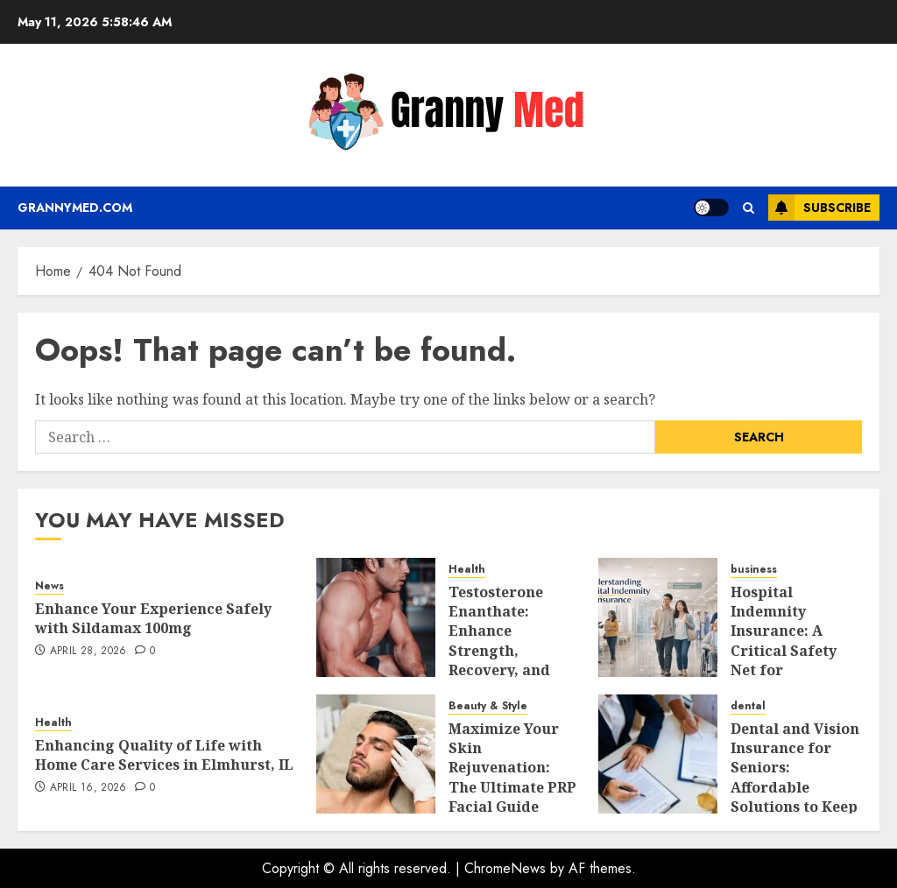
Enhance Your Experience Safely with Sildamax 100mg (153, 618)
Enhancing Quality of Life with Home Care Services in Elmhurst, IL (164, 755)
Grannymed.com (75, 207)
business (754, 569)
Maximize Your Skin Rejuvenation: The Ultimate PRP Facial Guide (512, 768)
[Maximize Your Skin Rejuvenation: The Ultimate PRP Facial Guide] (375, 754)
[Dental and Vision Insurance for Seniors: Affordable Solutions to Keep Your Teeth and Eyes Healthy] (657, 754)
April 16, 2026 (88, 788)
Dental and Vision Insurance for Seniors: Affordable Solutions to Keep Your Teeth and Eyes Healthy (795, 787)
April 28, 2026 (88, 652)
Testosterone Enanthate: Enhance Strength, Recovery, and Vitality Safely (500, 641)
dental (748, 706)
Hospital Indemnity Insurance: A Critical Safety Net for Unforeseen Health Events (784, 650)
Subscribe (819, 207)
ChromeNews (505, 868)
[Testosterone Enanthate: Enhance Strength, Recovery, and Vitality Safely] (375, 617)
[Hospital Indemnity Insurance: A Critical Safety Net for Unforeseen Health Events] (657, 617)
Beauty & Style (487, 706)
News (49, 586)
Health (466, 569)
